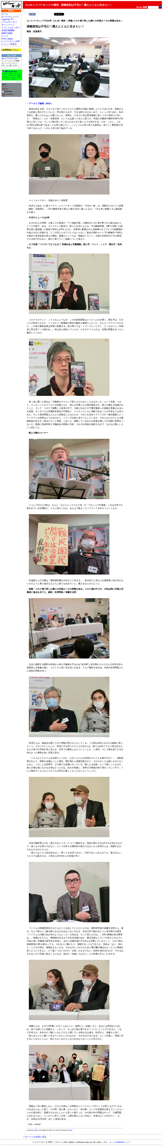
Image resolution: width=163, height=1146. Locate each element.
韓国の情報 (7, 33)
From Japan (7, 39)
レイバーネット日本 (11, 41)
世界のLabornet (10, 71)
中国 (10, 73)
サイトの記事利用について (119, 1142)
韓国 (19, 75)
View (3, 95)
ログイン (5, 86)
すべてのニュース (10, 17)
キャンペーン (8, 25)
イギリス (16, 73)
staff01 (36, 1130)
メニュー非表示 (9, 44)
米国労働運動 (8, 30)
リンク (5, 36)
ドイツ (4, 75)
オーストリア (12, 75)
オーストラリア (10, 77)
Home (139, 7)
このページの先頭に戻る (34, 1137)
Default (70, 1130)
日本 (13, 79)
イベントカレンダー (11, 27)
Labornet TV (7, 19)
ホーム (5, 14)
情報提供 (5, 89)
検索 (145, 7)
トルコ (8, 79)
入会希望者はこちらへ (10, 50)
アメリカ (4, 73)
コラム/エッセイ (9, 22)
